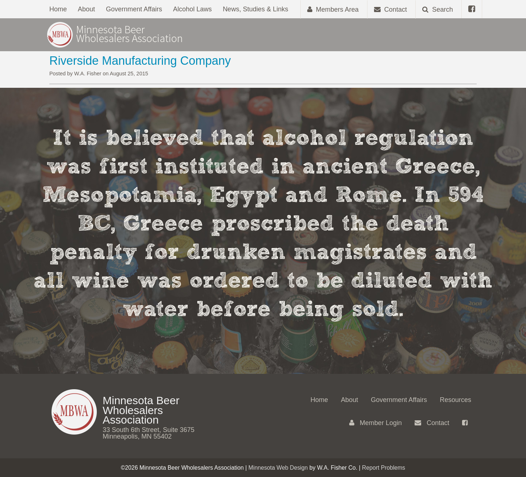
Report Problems (383, 468)
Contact (432, 423)
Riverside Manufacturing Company (140, 60)
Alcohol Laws (192, 9)
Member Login (375, 423)
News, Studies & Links (255, 9)
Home (58, 9)
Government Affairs (134, 9)
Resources (455, 399)
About (86, 9)
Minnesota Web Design (278, 468)
